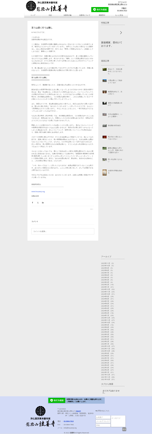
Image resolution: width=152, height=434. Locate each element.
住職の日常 (35, 196)
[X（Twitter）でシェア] (38, 203)
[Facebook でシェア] (32, 203)
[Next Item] (121, 32)
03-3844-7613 (122, 10)
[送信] (124, 429)
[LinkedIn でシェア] (43, 203)
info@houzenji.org (70, 428)
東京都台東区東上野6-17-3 (117, 4)
